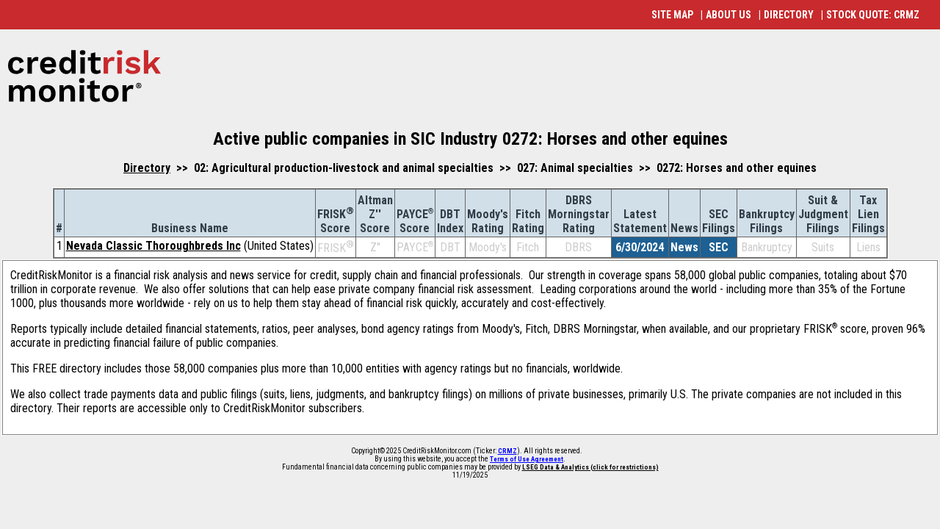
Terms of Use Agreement (526, 459)
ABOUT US (728, 15)
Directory (146, 168)
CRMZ (507, 451)
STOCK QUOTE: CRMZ (872, 15)
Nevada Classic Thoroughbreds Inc (153, 246)
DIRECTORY (789, 15)
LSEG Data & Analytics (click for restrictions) (590, 467)
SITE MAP (672, 15)
